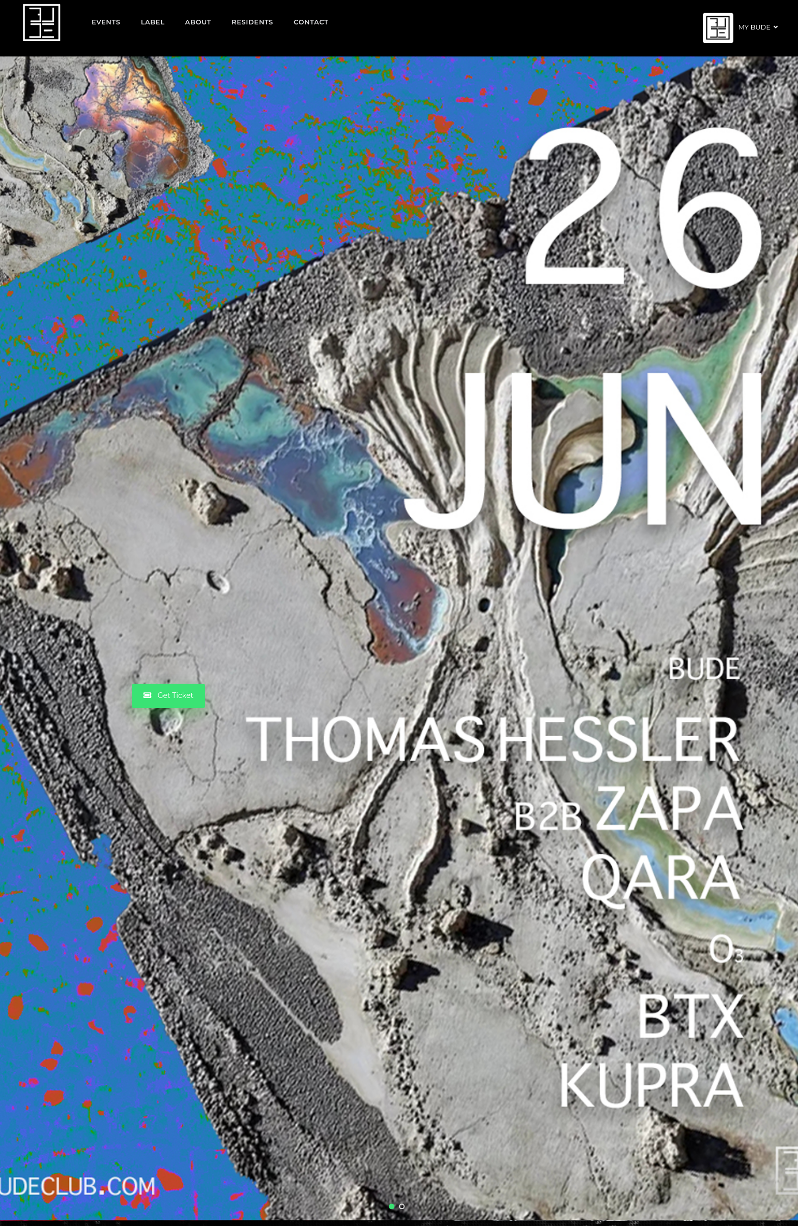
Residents (252, 22)
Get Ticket (168, 695)
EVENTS (106, 22)
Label (153, 22)
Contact (311, 22)
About (198, 22)
